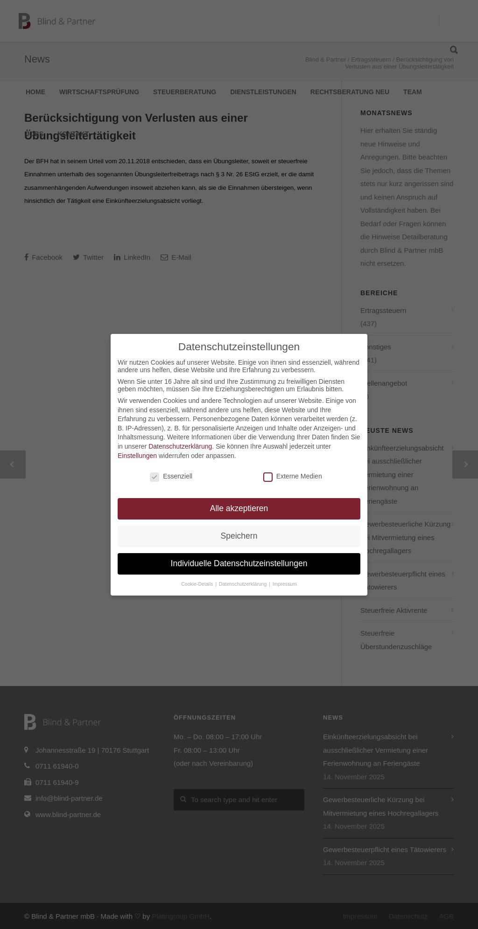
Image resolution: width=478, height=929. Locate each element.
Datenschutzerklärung (180, 446)
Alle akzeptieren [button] (239, 508)
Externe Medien (292, 476)
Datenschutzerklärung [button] (243, 584)
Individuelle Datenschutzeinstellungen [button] (239, 563)
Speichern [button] (239, 536)
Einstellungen (137, 455)
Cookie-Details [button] (197, 584)
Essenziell (171, 476)
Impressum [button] (285, 584)
